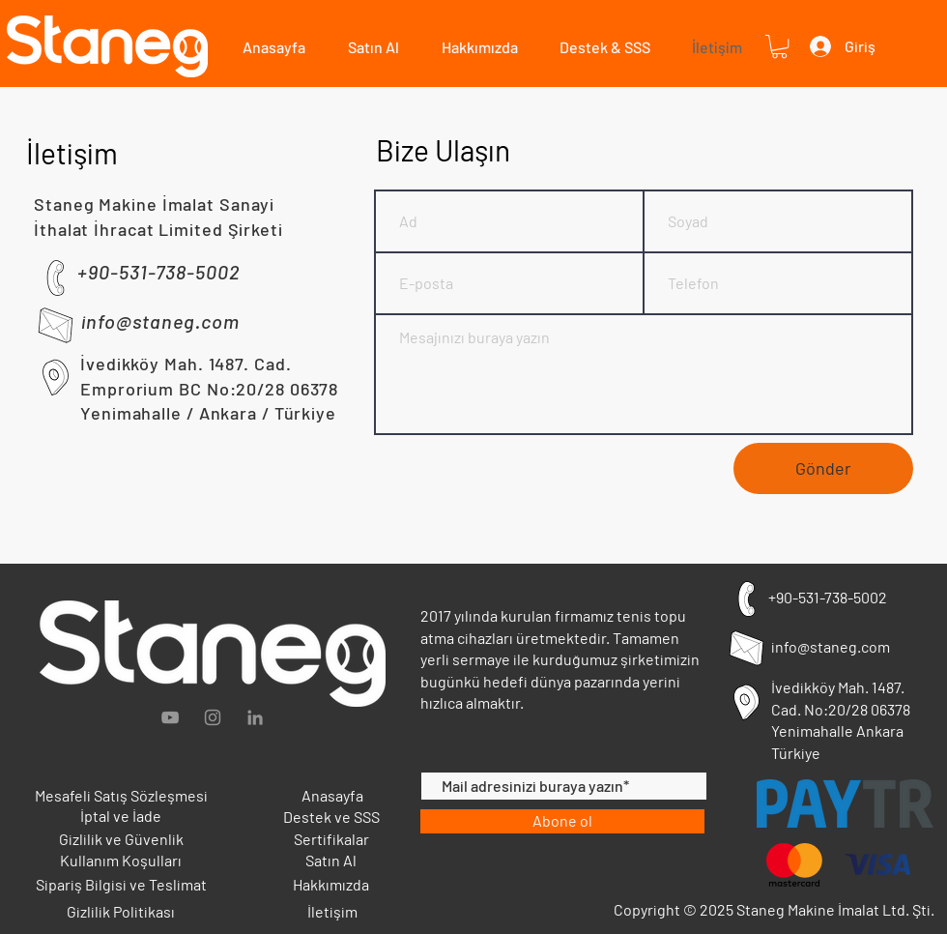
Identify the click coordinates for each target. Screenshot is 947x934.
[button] (367, 47)
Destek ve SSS (331, 816)
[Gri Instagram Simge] (212, 717)
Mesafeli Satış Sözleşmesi (121, 795)
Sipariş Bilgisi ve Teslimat (121, 884)
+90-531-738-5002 (827, 597)
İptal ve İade (120, 815)
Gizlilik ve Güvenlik (121, 839)
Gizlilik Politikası (121, 911)
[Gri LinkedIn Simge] (255, 717)
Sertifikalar (331, 839)
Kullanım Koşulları (121, 860)
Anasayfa (332, 795)
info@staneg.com (830, 646)
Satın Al (331, 860)
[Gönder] (823, 468)
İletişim (332, 911)
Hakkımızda (331, 884)
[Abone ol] (562, 821)
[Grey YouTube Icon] (170, 717)
